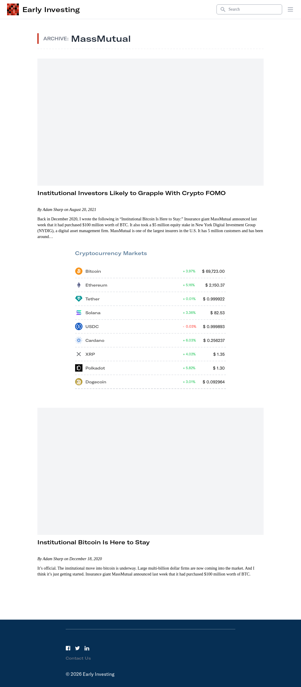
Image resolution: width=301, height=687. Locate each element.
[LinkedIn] (87, 648)
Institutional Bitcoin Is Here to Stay (93, 542)
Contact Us (78, 658)
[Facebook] (68, 648)
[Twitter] (77, 648)
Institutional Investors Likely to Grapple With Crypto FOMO (131, 193)
